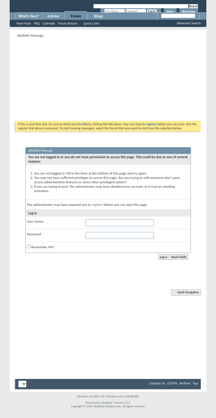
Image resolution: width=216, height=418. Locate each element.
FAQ (37, 23)
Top (195, 383)
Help (170, 12)
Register (188, 12)
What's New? (28, 16)
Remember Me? (41, 247)
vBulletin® (107, 403)
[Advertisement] (77, 77)
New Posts (24, 23)
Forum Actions (67, 23)
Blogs (98, 16)
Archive (185, 383)
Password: (34, 234)
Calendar (49, 23)
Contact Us (157, 383)
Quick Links (91, 23)
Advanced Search (189, 23)
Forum (76, 16)
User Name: (35, 221)
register (97, 205)
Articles (53, 16)
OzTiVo (172, 383)
